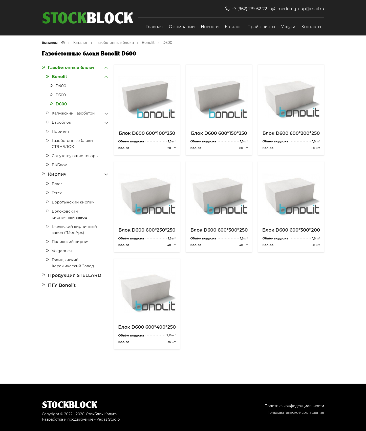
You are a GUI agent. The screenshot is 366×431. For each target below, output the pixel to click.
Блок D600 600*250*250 (146, 230)
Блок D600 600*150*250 (219, 133)
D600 (167, 42)
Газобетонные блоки (115, 42)
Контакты (311, 26)
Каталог (233, 26)
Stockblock (69, 404)
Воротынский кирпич (73, 202)
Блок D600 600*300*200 (291, 230)
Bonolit (148, 42)
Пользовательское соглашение (295, 412)
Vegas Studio (108, 419)
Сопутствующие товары (75, 155)
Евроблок (61, 122)
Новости (210, 26)
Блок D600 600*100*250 (147, 133)
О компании (182, 26)
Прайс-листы (261, 26)
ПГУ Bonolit (62, 285)
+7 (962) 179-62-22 (249, 8)
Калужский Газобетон (73, 113)
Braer (57, 183)
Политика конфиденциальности (294, 406)
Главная (154, 26)
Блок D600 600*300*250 (219, 230)
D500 (61, 94)
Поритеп (60, 131)
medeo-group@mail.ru (300, 8)
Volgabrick (62, 250)
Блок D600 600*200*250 (291, 133)
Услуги (288, 26)
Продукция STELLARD (74, 275)
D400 (61, 85)
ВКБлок (59, 164)
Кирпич (57, 174)
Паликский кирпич (71, 241)
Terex (57, 193)
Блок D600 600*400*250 (147, 327)
